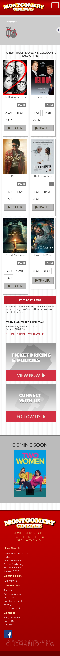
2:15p (36, 191)
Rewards (8, 590)
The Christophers (12, 560)
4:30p (19, 191)
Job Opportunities (13, 608)
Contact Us (36, 334)
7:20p (36, 120)
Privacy (7, 604)
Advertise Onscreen (14, 594)
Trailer (15, 128)
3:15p (36, 271)
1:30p (8, 271)
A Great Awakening (13, 564)
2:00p (8, 113)
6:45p (46, 271)
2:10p (36, 113)
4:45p (19, 113)
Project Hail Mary (12, 567)
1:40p (8, 191)
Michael (7, 557)
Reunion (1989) (11, 571)
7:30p (8, 120)
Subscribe (9, 624)
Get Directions (16, 334)
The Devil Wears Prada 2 (16, 553)
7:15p (36, 199)
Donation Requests (13, 601)
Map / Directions (12, 617)
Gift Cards (9, 597)
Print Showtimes (30, 300)
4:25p (19, 271)
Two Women (10, 580)
